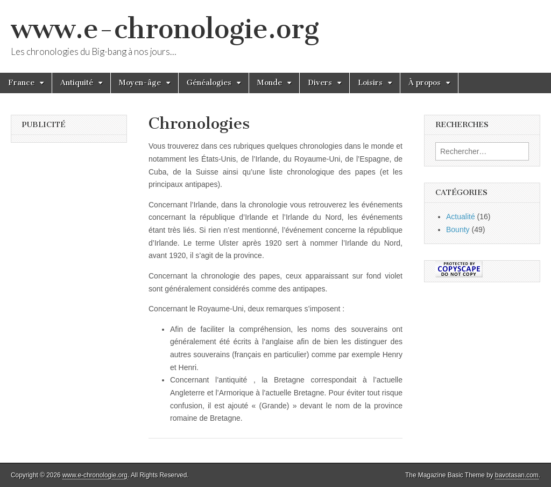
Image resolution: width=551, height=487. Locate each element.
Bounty (458, 229)
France (21, 82)
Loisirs (370, 82)
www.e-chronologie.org (165, 28)
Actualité (460, 216)
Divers (320, 82)
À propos (424, 82)
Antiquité (76, 82)
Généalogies (209, 82)
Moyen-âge (140, 82)
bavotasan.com (517, 475)
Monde (269, 82)
